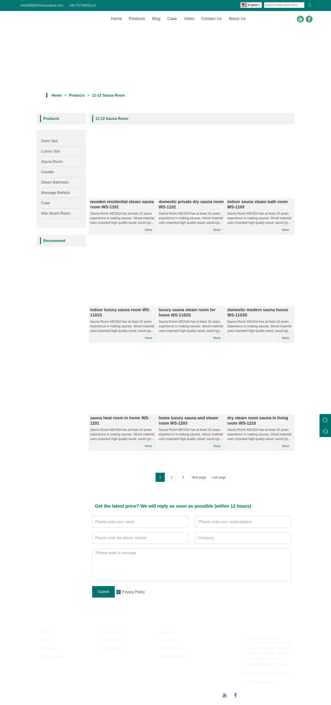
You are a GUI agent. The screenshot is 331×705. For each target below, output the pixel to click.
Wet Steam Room (55, 213)
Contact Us (211, 18)
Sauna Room (52, 162)
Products (137, 18)
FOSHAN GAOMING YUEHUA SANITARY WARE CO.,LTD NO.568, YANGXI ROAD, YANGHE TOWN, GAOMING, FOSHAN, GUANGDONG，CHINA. (270, 651)
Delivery (47, 632)
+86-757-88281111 (82, 5)
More (148, 230)
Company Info (111, 632)
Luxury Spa (50, 151)
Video (189, 18)
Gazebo (47, 172)
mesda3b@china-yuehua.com (41, 5)
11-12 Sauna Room (108, 95)
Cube (45, 203)
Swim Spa (49, 141)
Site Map (48, 648)
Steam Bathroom (55, 182)
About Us (236, 18)
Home (116, 18)
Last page (219, 477)
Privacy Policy (133, 592)
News (45, 640)
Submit (103, 592)
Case (172, 18)
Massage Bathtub (55, 193)
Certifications (110, 640)
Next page (199, 477)
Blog (156, 18)
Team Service (111, 648)
